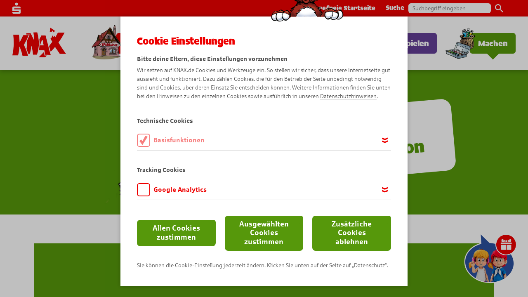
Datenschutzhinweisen (348, 96)
